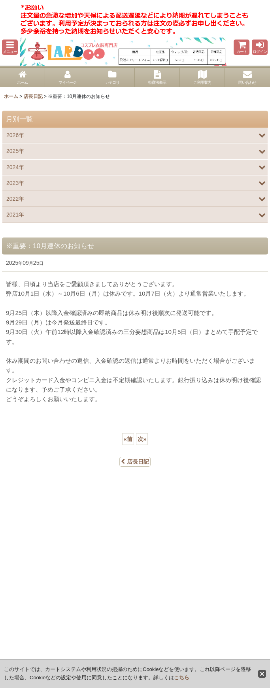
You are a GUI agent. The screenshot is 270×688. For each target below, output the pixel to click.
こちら (181, 677)
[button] (10, 47)
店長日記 (135, 461)
